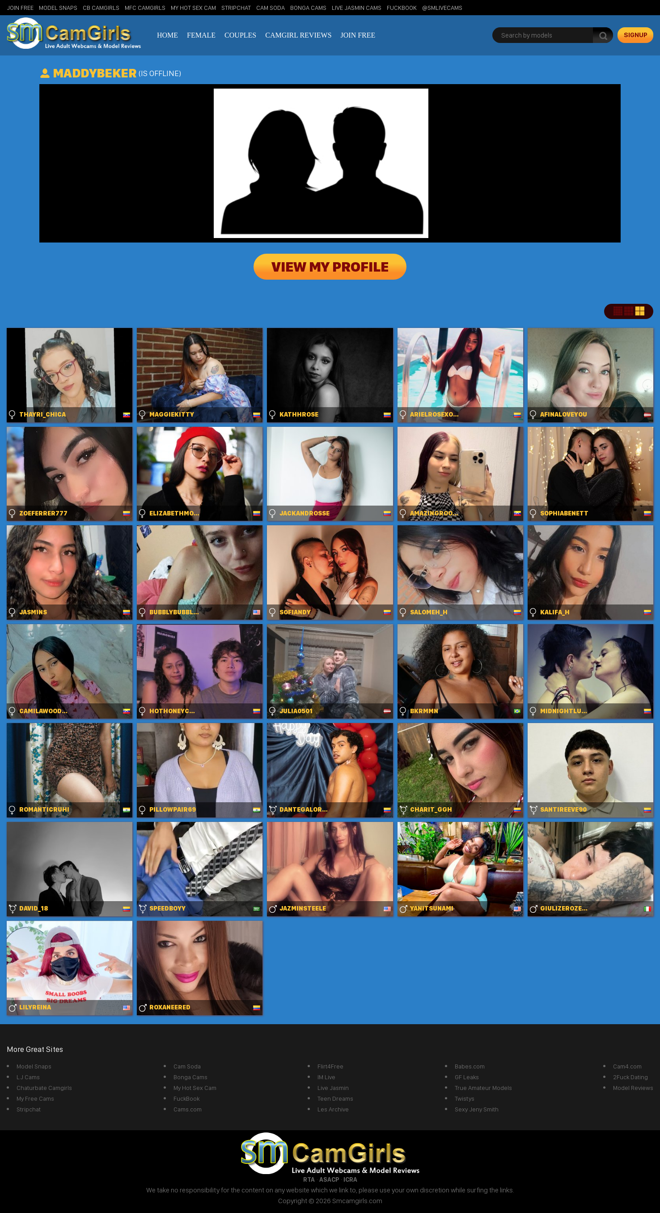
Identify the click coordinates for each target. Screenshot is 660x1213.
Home (167, 35)
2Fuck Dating (630, 1077)
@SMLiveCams (442, 7)
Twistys (464, 1098)
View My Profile (330, 266)
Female (201, 35)
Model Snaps (58, 7)
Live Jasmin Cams (356, 7)
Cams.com (187, 1109)
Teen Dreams (335, 1098)
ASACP (329, 1179)
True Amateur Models (483, 1087)
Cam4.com (627, 1066)
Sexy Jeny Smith (477, 1109)
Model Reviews (633, 1087)
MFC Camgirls (145, 7)
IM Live (326, 1077)
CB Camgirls (101, 7)
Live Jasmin (333, 1087)
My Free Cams (35, 1098)
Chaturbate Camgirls (44, 1087)
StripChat (236, 7)
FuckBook (402, 7)
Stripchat (29, 1109)
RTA (309, 1179)
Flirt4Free (330, 1066)
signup (635, 35)
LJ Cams (28, 1077)
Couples (240, 35)
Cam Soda (270, 7)
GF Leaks (467, 1077)
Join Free (20, 7)
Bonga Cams (308, 7)
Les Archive (333, 1109)
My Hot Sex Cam (193, 7)
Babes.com (470, 1066)
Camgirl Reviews (298, 35)
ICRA (350, 1179)
